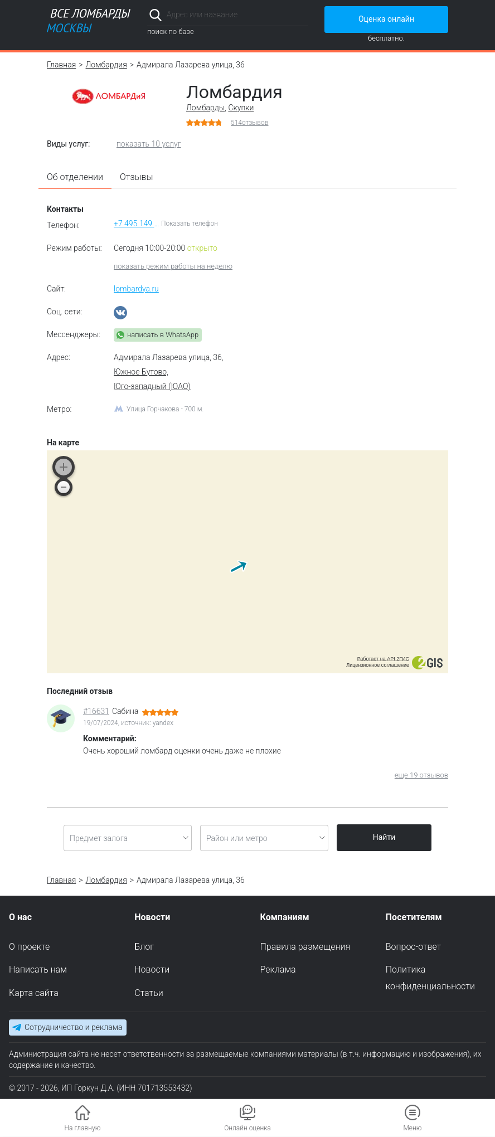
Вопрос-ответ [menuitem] (413, 946)
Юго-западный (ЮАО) (152, 386)
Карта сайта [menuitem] (34, 993)
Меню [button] (412, 1128)
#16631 (96, 711)
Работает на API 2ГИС (383, 659)
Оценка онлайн (386, 18)
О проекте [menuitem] (29, 946)
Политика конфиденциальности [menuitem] (430, 978)
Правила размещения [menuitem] (305, 946)
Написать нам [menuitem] (38, 970)
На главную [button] (83, 1128)
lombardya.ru (136, 288)
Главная (61, 64)
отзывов (250, 123)
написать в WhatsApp (162, 335)
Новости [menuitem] (151, 970)
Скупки (241, 107)
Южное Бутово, (141, 371)
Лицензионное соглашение (377, 665)
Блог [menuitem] (144, 946)
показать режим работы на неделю (173, 266)
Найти (384, 837)
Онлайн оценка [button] (247, 1128)
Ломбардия (106, 64)
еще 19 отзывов (421, 775)
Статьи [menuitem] (148, 993)
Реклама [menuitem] (278, 970)
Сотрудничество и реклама (73, 1027)
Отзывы (136, 177)
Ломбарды (205, 107)
